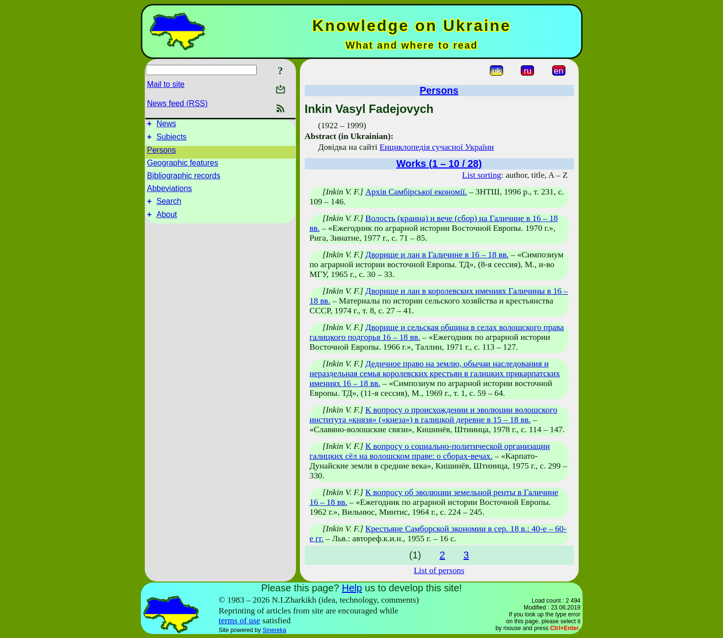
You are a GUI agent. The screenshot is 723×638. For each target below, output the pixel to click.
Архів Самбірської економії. (416, 191)
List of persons (439, 570)
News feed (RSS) (177, 103)
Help (352, 588)
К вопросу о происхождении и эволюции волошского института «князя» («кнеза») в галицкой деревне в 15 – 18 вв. (434, 414)
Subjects (172, 140)
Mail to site (166, 84)
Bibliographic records (183, 178)
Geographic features (182, 166)
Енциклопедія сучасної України (436, 147)
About (167, 220)
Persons (161, 153)
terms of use (239, 620)
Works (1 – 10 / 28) (439, 163)
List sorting (481, 175)
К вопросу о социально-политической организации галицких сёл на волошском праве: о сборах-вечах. (430, 451)
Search (169, 205)
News (166, 125)
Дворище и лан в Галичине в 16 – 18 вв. (437, 254)
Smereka (274, 630)
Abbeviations (169, 191)
